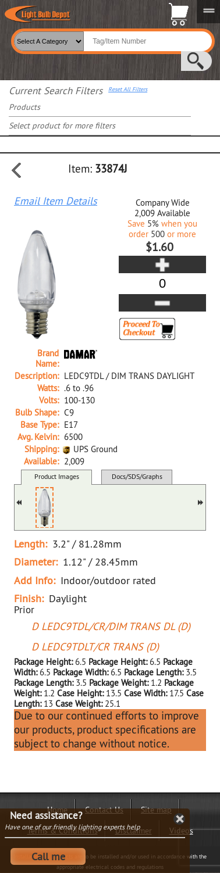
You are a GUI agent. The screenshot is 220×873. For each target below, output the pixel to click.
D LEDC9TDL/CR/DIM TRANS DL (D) (110, 626)
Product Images (56, 476)
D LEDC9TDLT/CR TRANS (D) (95, 646)
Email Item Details (55, 201)
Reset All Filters (127, 89)
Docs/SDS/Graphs (137, 476)
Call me (48, 856)
